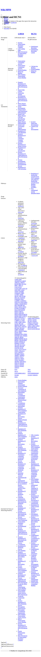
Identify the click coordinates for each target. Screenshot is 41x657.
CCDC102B (18, 288)
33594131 (20, 206)
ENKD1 (30, 323)
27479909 (33, 246)
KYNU (23, 319)
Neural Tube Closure (21, 90)
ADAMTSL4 (18, 281)
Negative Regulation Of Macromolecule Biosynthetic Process (22, 555)
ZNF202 (21, 363)
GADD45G (31, 324)
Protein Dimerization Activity (21, 632)
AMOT (24, 281)
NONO (16, 332)
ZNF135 (17, 363)
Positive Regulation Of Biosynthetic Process (35, 545)
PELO (22, 334)
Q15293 (30, 375)
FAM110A (35, 323)
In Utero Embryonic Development (34, 123)
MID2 (16, 326)
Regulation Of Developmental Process (22, 164)
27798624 (23, 265)
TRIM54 (22, 355)
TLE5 (16, 352)
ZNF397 (21, 364)
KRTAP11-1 (22, 317)
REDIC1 (17, 340)
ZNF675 (17, 367)
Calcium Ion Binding (34, 67)
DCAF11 (30, 321)
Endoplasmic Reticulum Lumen (34, 51)
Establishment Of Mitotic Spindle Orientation (35, 551)
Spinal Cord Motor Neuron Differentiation (22, 122)
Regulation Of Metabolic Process (22, 547)
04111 (29, 371)
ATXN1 (30, 320)
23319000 (33, 252)
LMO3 (33, 326)
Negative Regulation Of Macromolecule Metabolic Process (22, 540)
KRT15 (21, 311)
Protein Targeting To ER (35, 525)
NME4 (25, 331)
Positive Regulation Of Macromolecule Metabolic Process (35, 531)
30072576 (33, 231)
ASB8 (29, 318)
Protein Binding (22, 70)
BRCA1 (21, 285)
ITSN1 (24, 307)
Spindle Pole (34, 581)
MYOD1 (17, 328)
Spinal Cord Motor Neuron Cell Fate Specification (22, 116)
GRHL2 (17, 304)
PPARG (25, 335)
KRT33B (21, 313)
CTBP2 (22, 293)
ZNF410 (17, 366)
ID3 (24, 305)
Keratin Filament (22, 386)
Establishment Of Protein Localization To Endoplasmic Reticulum (35, 538)
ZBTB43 (17, 361)
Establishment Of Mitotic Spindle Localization (35, 568)
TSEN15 (17, 357)
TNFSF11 (20, 352)
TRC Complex (35, 435)
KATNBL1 (22, 308)
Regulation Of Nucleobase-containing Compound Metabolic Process (22, 457)
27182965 (20, 251)
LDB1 (16, 322)
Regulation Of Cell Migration (22, 131)
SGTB (33, 329)
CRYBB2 (21, 291)
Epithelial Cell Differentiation (22, 580)
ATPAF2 (37, 318)
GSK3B (21, 304)
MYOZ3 (22, 328)
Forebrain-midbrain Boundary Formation (34, 557)
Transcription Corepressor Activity (21, 67)
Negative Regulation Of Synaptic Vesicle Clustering (35, 574)
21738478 (20, 274)
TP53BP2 (17, 354)
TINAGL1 (22, 351)
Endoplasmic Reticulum (34, 47)
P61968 (17, 375)
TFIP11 (17, 351)
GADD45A (23, 301)
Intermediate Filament (21, 406)
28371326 (33, 236)
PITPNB (17, 335)
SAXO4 (22, 343)
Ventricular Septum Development (21, 94)
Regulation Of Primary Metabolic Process (22, 494)
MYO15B (30, 327)
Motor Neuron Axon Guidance (22, 104)
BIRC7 (16, 285)
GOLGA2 (17, 302)
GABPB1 (17, 301)
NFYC (16, 331)
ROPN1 (17, 342)
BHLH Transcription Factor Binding (22, 620)
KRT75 (25, 316)
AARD (16, 279)
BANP (16, 284)
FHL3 (22, 299)
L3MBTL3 (17, 320)
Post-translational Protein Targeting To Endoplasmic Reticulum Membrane (34, 488)
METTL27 (22, 325)
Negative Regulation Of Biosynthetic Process (22, 576)
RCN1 (34, 34)
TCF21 (16, 349)
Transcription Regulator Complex (21, 46)
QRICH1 (17, 337)
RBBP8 (17, 339)
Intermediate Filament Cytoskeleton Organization (21, 395)
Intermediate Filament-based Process (22, 400)
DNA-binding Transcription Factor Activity (22, 616)
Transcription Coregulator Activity (21, 62)
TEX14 (24, 349)
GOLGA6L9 (23, 302)
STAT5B (17, 348)
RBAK (21, 337)
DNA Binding (21, 550)
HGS (16, 305)
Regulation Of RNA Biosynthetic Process (22, 416)
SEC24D (17, 345)
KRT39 (25, 314)
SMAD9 (21, 346)
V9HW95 (35, 375)
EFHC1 (35, 321)
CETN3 (34, 320)
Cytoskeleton (21, 544)
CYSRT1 (17, 294)
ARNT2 (22, 282)
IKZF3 (20, 307)
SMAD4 (17, 346)
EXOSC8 (22, 297)
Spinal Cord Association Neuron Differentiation (22, 127)
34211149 (20, 212)
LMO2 (24, 322)
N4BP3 (17, 329)
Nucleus (20, 42)
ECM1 (24, 296)
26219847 (20, 241)
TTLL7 (22, 357)
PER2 (25, 334)
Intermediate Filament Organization (21, 383)
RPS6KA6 (22, 342)
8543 (16, 369)
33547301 (20, 218)
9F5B (16, 377)
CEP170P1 (17, 290)
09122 (16, 371)
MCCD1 (21, 323)
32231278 (34, 255)
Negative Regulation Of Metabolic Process (22, 509)
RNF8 (25, 340)
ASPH (33, 318)
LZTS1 (16, 323)
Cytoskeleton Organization (21, 403)
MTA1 (20, 326)
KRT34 (17, 314)
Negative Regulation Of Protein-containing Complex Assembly (22, 137)
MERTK (17, 325)
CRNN (16, 291)
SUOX (21, 348)
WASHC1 (21, 360)
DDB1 (21, 294)
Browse (6, 19)
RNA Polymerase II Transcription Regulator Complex (22, 54)
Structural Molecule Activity (20, 474)
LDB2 (20, 322)
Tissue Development (21, 107)
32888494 (33, 226)
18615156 (20, 262)
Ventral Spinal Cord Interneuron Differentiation (22, 111)
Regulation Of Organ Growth (35, 505)
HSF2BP (20, 305)
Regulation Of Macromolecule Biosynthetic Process (22, 515)
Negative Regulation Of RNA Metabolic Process (22, 449)
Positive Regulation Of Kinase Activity (22, 144)
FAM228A (17, 299)
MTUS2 (24, 326)
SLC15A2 (22, 345)
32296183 (13, 22)
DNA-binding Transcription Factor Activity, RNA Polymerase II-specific (22, 593)
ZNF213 (17, 364)
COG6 (22, 290)
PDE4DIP (17, 334)
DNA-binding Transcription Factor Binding (22, 76)
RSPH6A (17, 343)
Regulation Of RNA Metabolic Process (22, 430)
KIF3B (23, 310)
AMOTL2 (17, 282)
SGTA (29, 329)
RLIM (21, 340)
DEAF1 (17, 296)
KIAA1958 (18, 310)
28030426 (20, 226)
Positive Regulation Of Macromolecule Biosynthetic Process (35, 520)
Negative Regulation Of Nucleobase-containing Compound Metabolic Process (22, 467)
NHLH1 (21, 331)
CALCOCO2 (18, 287)
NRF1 (20, 332)
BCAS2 (24, 284)
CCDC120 (24, 288)
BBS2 (20, 284)
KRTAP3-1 (18, 319)
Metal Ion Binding (20, 72)
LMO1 (36, 324)
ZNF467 (21, 366)
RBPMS (21, 339)
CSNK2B (17, 293)
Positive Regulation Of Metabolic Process (35, 510)
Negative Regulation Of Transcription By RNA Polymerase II (22, 85)
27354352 (20, 235)
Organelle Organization (21, 498)
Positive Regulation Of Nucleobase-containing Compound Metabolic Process (35, 473)
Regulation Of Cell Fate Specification (22, 149)
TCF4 (20, 349)
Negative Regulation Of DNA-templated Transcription (22, 436)
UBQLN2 (17, 358)
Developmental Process (22, 527)
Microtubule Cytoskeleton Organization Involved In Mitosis (34, 458)
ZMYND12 (23, 361)
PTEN (35, 327)
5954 (29, 369)
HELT (25, 304)
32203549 (33, 223)
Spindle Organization (34, 578)
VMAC (22, 358)
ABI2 (20, 279)
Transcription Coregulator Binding (34, 584)
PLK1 (21, 335)
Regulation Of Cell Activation (22, 168)
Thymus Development (21, 160)
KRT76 (17, 317)
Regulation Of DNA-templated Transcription (22, 410)
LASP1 (23, 320)
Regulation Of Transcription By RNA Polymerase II (22, 100)
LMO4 (21, 34)
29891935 (20, 247)
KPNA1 (17, 311)
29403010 (21, 238)
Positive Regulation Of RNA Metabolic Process (22, 603)
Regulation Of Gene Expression (22, 519)
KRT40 (17, 316)
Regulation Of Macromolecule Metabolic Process (22, 503)
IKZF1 (16, 307)
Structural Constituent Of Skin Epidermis (22, 389)
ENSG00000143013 (20, 373)
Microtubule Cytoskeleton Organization (21, 611)
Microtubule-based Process (21, 607)
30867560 (33, 240)
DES (20, 296)
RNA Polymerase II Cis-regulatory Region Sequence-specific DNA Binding (22, 485)
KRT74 (21, 316)
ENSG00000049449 (33, 373)
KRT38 (21, 314)
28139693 (20, 256)
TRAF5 (22, 354)
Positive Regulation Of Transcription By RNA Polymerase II (22, 155)
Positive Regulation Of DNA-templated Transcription (22, 570)
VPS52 (16, 360)
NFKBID (21, 329)
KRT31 (17, 313)
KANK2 (17, 308)
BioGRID (6, 28)
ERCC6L (17, 297)
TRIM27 (17, 355)
